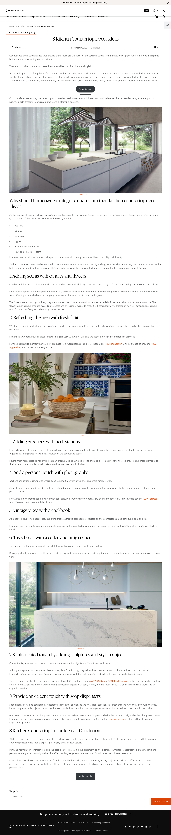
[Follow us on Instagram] (134, 827)
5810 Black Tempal (117, 681)
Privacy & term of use (66, 822)
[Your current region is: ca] (155, 10)
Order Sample (85, 776)
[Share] (167, 25)
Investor (51, 825)
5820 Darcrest (149, 498)
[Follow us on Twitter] (130, 827)
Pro (146, 11)
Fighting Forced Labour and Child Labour (74, 831)
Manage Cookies (101, 831)
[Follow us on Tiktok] (150, 827)
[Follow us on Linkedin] (146, 827)
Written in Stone (26, 26)
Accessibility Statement (100, 822)
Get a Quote (161, 801)
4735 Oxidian (98, 681)
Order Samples (85, 89)
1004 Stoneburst (113, 343)
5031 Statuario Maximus (85, 649)
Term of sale (83, 822)
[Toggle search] (164, 16)
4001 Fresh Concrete (85, 195)
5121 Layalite (85, 436)
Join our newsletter (118, 814)
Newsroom (34, 825)
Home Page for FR (13, 26)
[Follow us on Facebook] (126, 827)
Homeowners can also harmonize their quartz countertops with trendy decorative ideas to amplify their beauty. (66, 257)
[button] (15, 16)
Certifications (22, 825)
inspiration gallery (119, 719)
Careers (43, 825)
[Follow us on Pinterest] (138, 827)
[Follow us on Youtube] (142, 827)
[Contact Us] (164, 10)
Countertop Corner (18, 797)
